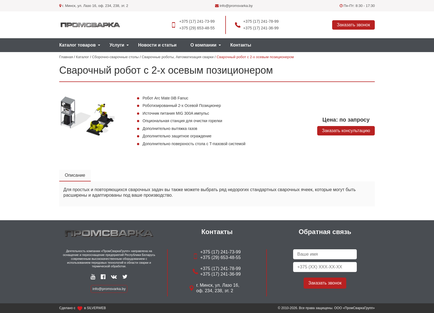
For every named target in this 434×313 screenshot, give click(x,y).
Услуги (117, 45)
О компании (203, 45)
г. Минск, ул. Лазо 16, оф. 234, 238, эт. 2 (93, 6)
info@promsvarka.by (234, 6)
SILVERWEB (96, 308)
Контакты (240, 45)
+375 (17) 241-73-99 (197, 21)
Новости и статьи (157, 45)
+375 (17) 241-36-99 (261, 28)
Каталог (82, 57)
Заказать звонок (353, 24)
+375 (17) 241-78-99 (261, 21)
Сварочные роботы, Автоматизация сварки (178, 57)
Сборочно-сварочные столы (115, 57)
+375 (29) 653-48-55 (197, 28)
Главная (66, 57)
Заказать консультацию (346, 130)
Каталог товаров (77, 45)
